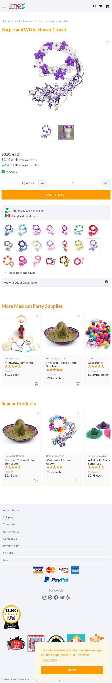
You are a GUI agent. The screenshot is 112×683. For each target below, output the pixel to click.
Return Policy (11, 531)
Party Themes (23, 21)
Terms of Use (11, 524)
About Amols (11, 510)
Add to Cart (56, 195)
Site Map (8, 552)
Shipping (8, 517)
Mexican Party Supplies (53, 21)
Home (6, 21)
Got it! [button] (72, 669)
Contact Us (10, 538)
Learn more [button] (49, 660)
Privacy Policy (11, 545)
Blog (5, 560)
